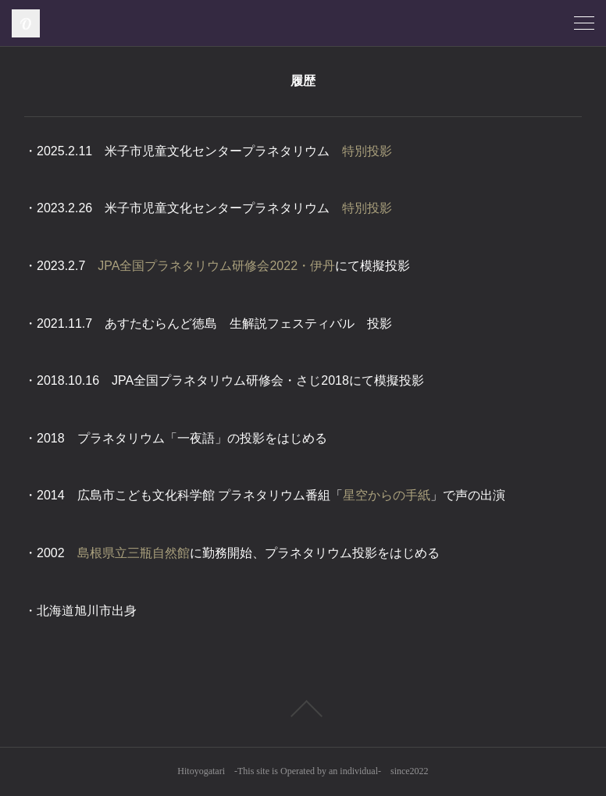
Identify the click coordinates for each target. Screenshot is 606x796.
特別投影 (367, 151)
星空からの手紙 (386, 495)
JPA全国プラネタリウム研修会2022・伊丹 (216, 265)
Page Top (303, 708)
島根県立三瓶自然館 (133, 553)
